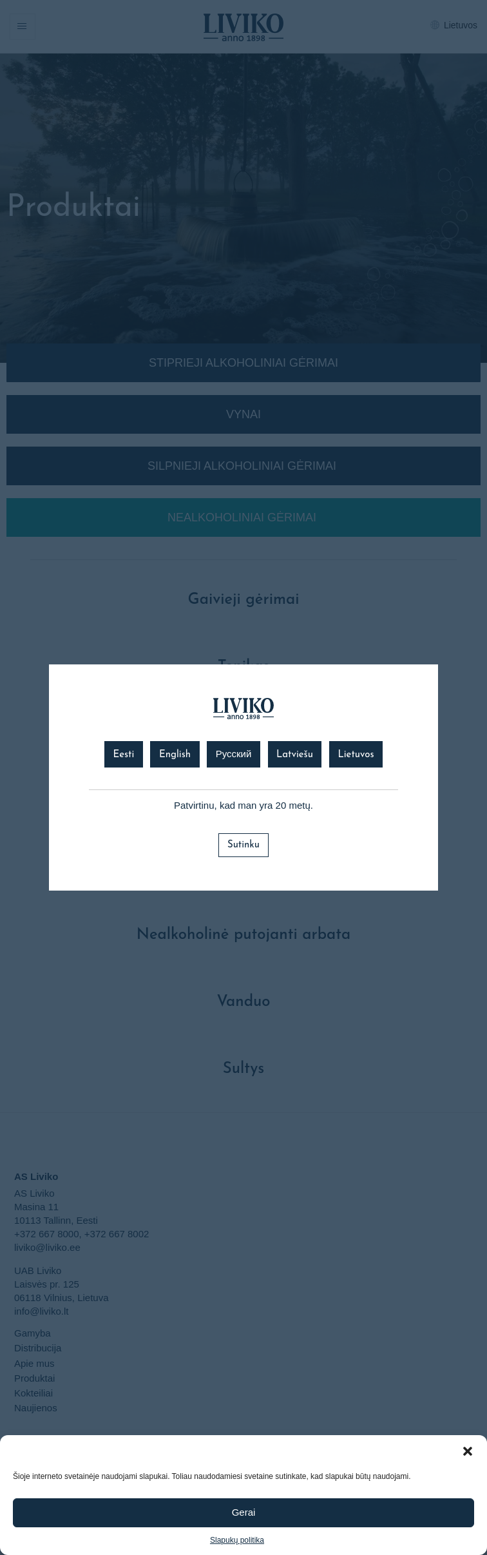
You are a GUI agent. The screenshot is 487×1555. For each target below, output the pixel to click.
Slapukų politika (237, 1540)
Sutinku (243, 845)
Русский (234, 755)
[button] (467, 1451)
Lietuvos (356, 755)
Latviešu (294, 755)
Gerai (244, 1512)
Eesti (123, 755)
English (175, 755)
